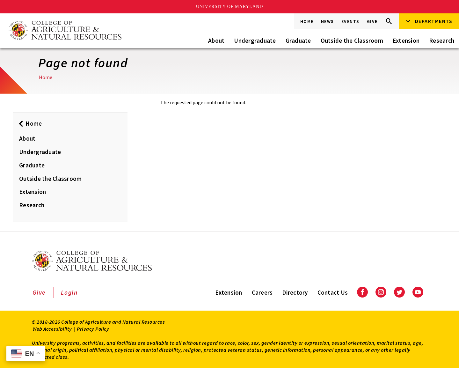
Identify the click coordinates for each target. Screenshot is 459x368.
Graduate (298, 40)
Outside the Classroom (352, 40)
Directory (295, 292)
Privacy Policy (93, 329)
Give (372, 21)
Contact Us (332, 292)
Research (441, 40)
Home (307, 21)
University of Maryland (229, 6)
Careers (262, 292)
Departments (434, 21)
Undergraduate (255, 40)
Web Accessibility (52, 329)
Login (69, 292)
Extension (406, 40)
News (327, 21)
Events (350, 21)
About (216, 40)
